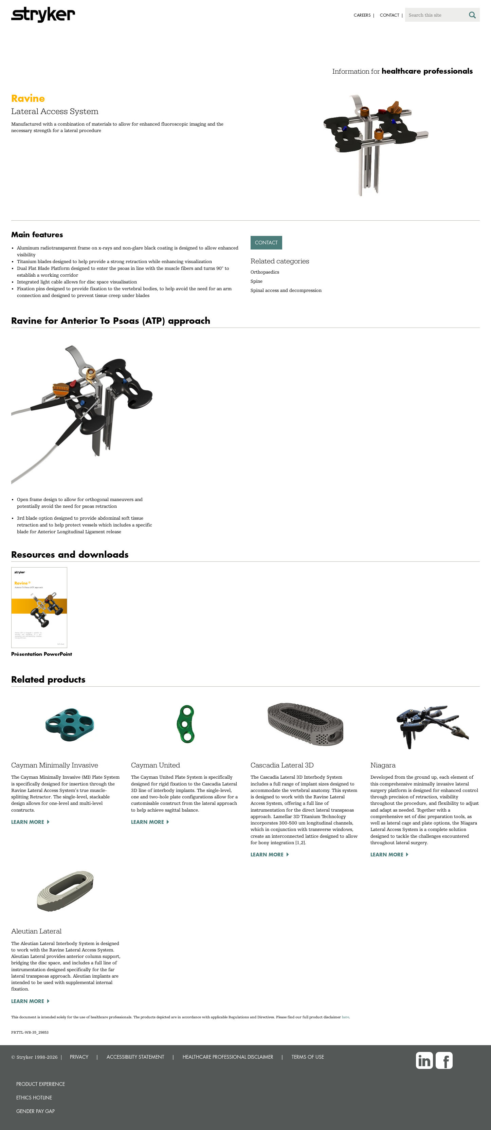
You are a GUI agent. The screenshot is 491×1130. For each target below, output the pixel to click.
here (345, 1017)
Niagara (383, 765)
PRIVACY (79, 1057)
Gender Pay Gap (35, 1111)
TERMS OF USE (308, 1057)
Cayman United (155, 765)
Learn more (27, 821)
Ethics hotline (34, 1097)
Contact (266, 242)
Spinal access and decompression (286, 290)
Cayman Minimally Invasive (54, 765)
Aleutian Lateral (36, 931)
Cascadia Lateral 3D (282, 765)
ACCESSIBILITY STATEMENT (135, 1057)
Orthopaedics (265, 272)
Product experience (40, 1084)
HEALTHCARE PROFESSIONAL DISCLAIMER (228, 1057)
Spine (256, 281)
